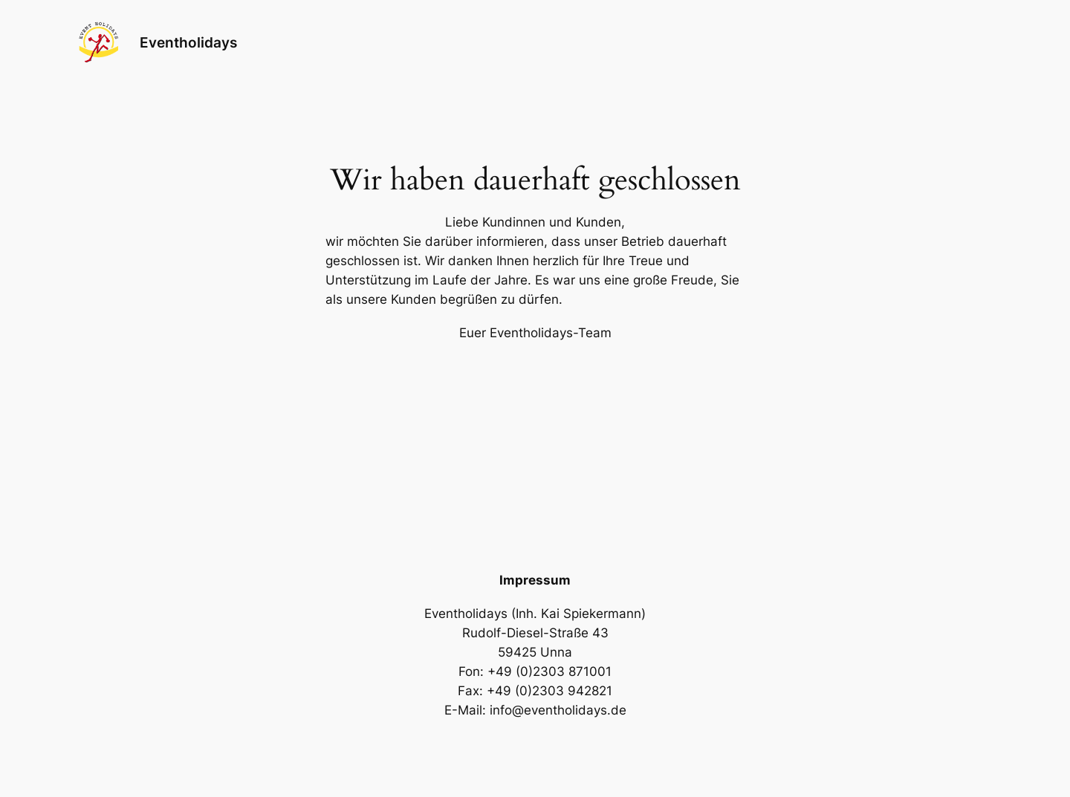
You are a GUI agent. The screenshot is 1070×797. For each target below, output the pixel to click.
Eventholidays (188, 42)
